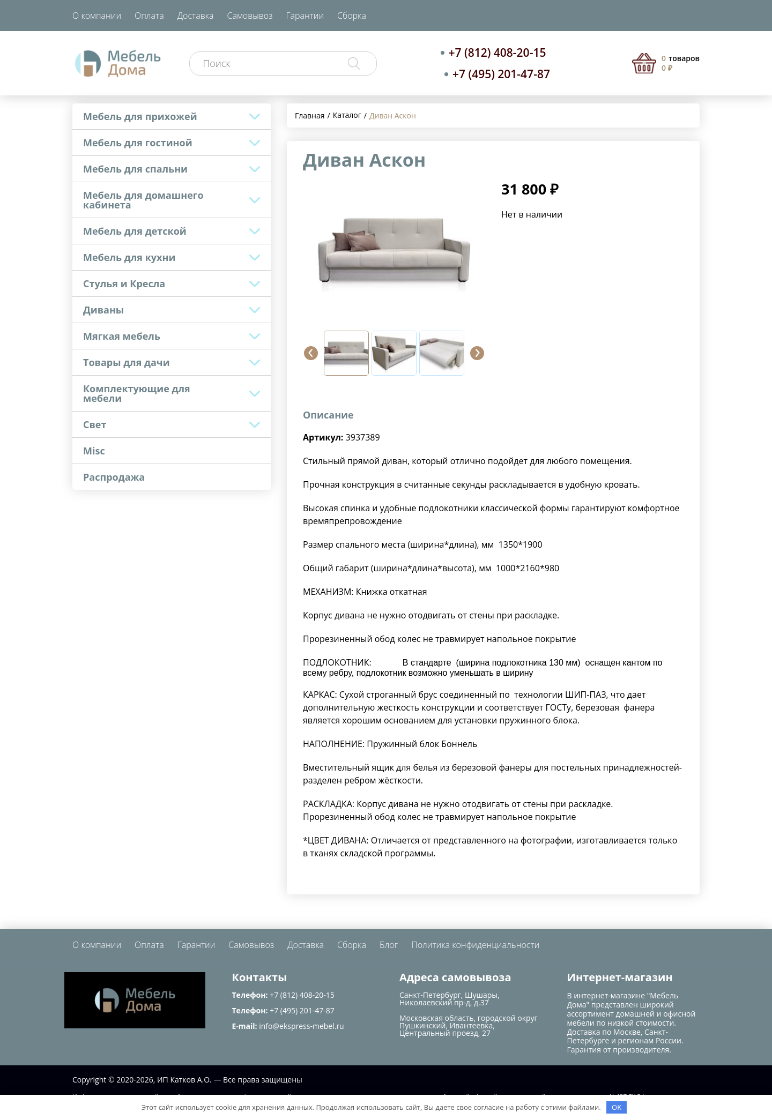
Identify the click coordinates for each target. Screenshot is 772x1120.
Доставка (195, 15)
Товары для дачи (126, 362)
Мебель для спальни (135, 168)
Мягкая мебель (121, 336)
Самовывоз (250, 15)
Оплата (149, 15)
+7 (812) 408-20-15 (497, 52)
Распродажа (114, 477)
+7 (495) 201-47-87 (501, 74)
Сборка (351, 15)
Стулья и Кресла (124, 283)
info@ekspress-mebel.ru (301, 1026)
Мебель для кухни (129, 257)
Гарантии (305, 15)
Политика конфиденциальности (475, 945)
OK (616, 1107)
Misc (94, 450)
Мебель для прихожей (140, 116)
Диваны (103, 309)
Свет (94, 424)
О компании (96, 15)
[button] (311, 353)
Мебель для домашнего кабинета (143, 200)
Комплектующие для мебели (136, 393)
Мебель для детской (135, 231)
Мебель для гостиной (137, 142)
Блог (389, 945)
